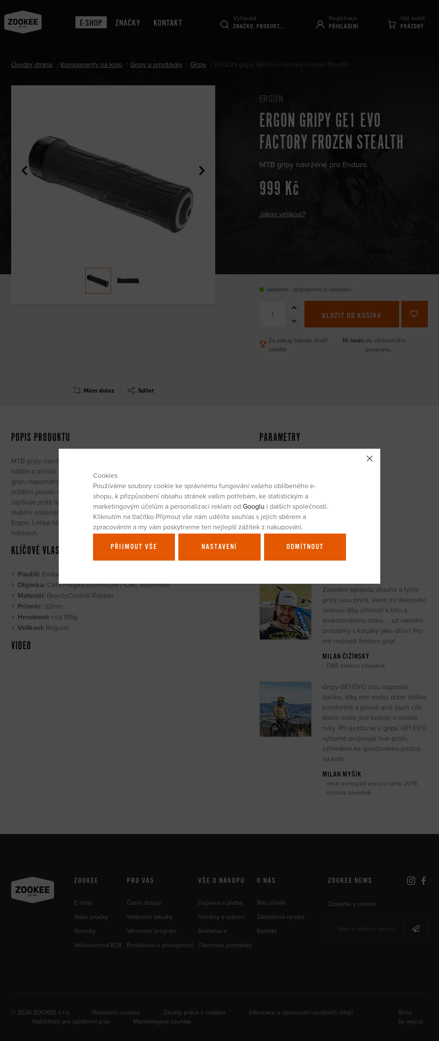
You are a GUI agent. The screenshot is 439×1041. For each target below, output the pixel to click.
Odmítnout (305, 547)
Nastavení (219, 547)
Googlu (254, 506)
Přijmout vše (134, 547)
